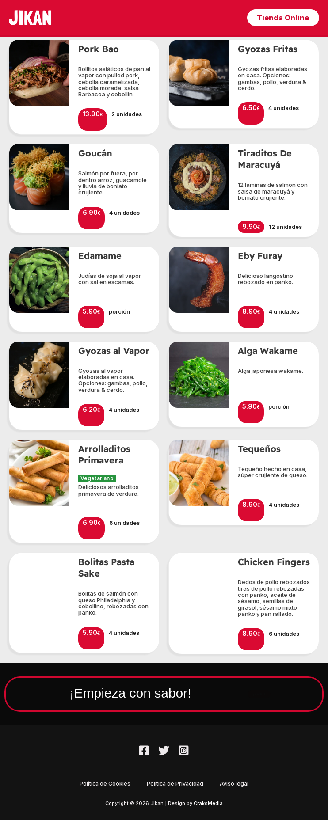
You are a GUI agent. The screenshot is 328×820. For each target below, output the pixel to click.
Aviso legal (235, 783)
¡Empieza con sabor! (120, 692)
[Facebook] (143, 750)
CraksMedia (208, 803)
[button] (281, 18)
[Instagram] (183, 750)
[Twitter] (163, 750)
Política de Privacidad (175, 783)
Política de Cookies (103, 783)
